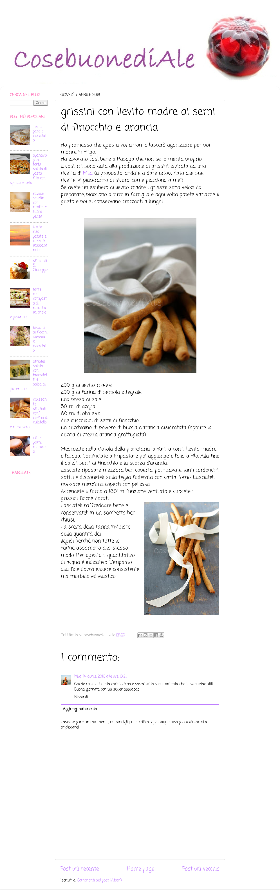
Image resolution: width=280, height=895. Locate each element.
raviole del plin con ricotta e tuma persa (40, 205)
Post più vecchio (200, 869)
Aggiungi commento (80, 709)
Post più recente (80, 869)
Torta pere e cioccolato (39, 134)
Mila (88, 173)
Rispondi (81, 697)
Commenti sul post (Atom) (99, 880)
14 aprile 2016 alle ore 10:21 (105, 677)
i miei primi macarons (40, 445)
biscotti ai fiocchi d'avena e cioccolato (40, 339)
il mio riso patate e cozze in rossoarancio (40, 238)
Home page (140, 869)
